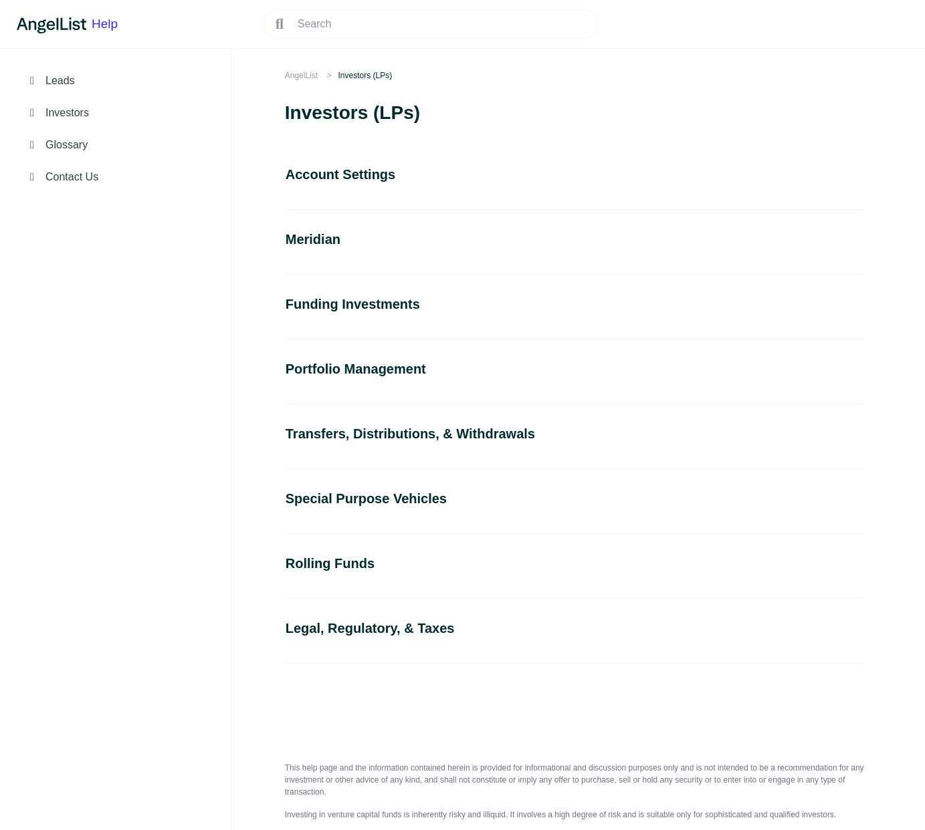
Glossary (66, 144)
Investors (67, 112)
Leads (60, 80)
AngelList (301, 75)
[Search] (431, 24)
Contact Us (71, 176)
